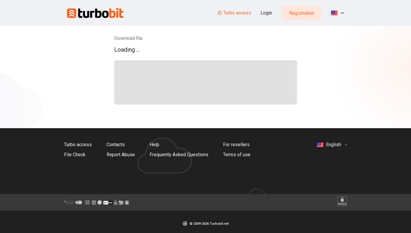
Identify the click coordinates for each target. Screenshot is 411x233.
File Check (75, 154)
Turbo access (234, 13)
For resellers (236, 144)
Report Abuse (121, 154)
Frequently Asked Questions (179, 154)
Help (154, 144)
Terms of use (236, 154)
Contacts (116, 144)
